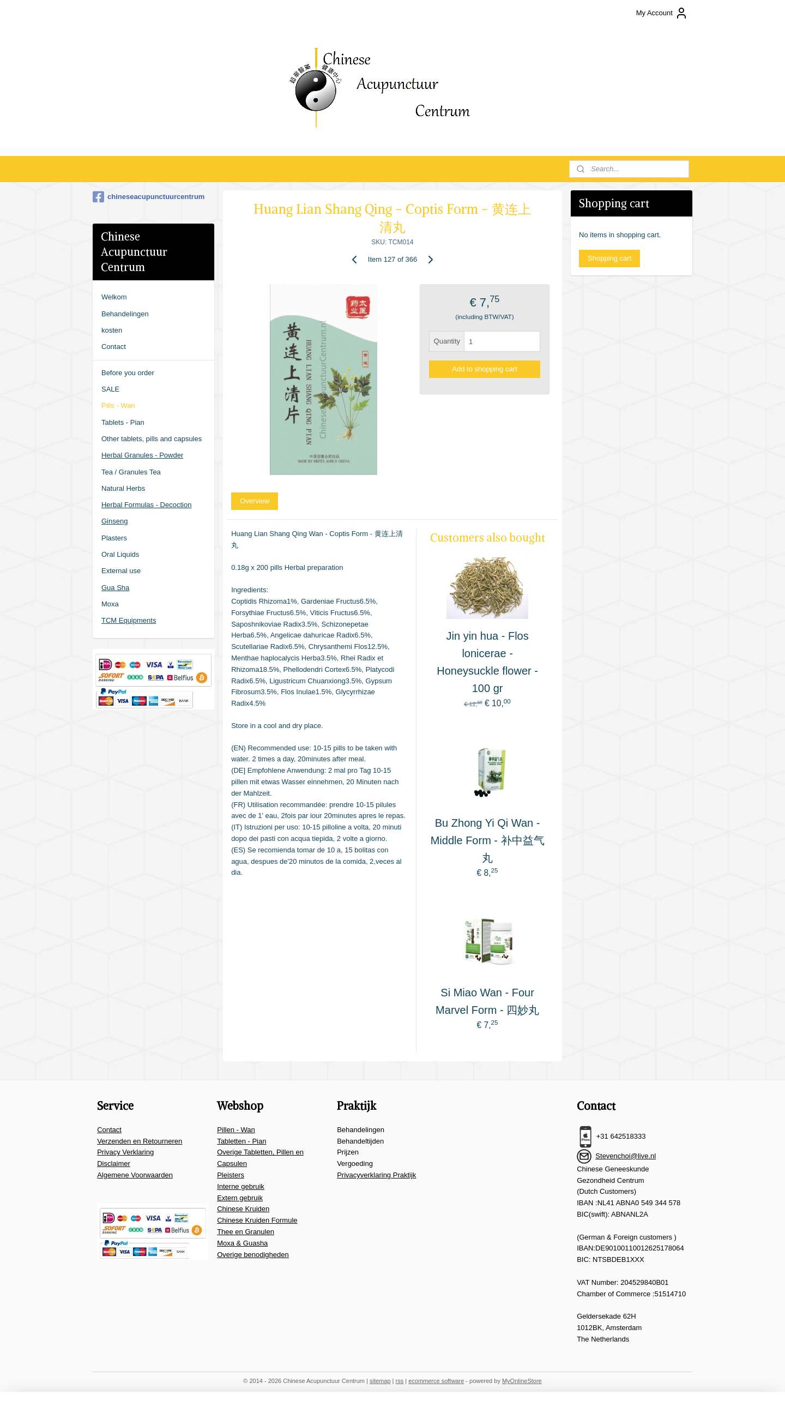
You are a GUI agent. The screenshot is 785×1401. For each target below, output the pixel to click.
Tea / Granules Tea (131, 472)
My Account (662, 13)
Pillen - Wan (236, 1130)
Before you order (127, 373)
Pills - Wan (118, 405)
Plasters (114, 538)
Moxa (110, 604)
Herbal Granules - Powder (142, 455)
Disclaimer (113, 1163)
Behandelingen (125, 314)
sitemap (380, 1381)
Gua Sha (115, 588)
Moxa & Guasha (242, 1243)
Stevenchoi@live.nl (625, 1156)
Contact (113, 346)
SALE (110, 389)
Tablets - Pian (122, 422)
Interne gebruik (240, 1186)
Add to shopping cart (484, 369)
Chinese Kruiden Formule (257, 1220)
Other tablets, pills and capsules (151, 439)
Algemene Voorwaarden (135, 1175)
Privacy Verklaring (125, 1152)
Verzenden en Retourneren (139, 1141)
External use (121, 571)
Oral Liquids (120, 554)
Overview (254, 501)
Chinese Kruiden (243, 1209)
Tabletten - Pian (241, 1141)
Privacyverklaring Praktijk (376, 1175)
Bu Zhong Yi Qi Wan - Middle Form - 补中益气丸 (488, 840)
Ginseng (114, 521)
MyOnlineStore (522, 1381)
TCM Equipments (128, 620)
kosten (111, 330)
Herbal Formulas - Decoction (146, 505)
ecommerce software (436, 1381)
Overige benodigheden (253, 1254)
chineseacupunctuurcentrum (148, 196)
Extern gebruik (240, 1198)
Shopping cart (609, 258)
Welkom (114, 297)
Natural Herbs (123, 488)
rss (400, 1381)
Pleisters (230, 1175)
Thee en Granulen (245, 1232)
